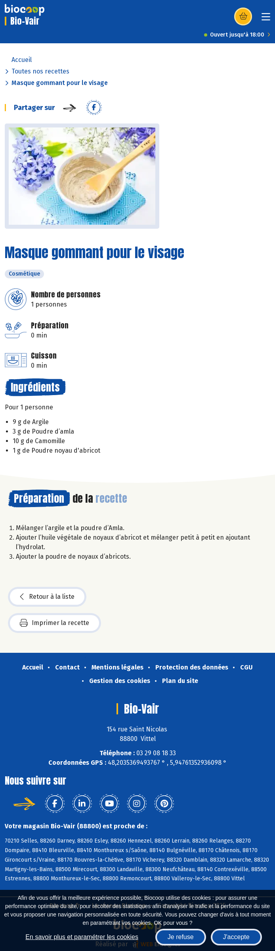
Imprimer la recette (54, 623)
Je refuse (181, 937)
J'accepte (236, 937)
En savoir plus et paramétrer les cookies (81, 937)
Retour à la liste (47, 597)
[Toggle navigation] (266, 19)
